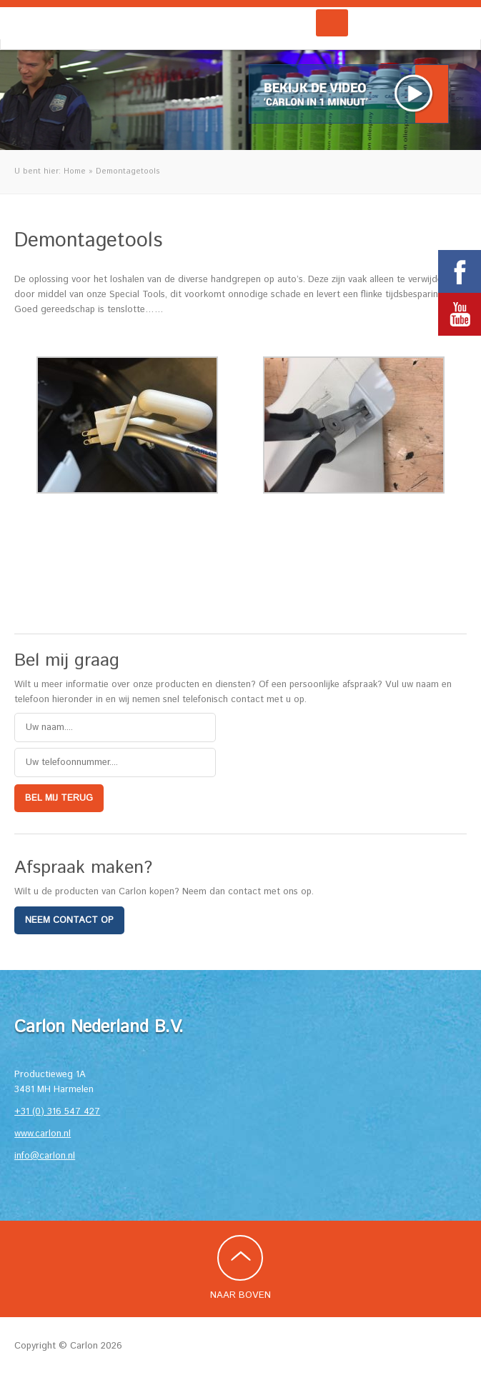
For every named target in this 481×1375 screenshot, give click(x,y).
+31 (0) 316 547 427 (57, 1112)
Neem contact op (69, 920)
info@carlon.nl (44, 1156)
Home (75, 171)
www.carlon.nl (42, 1134)
